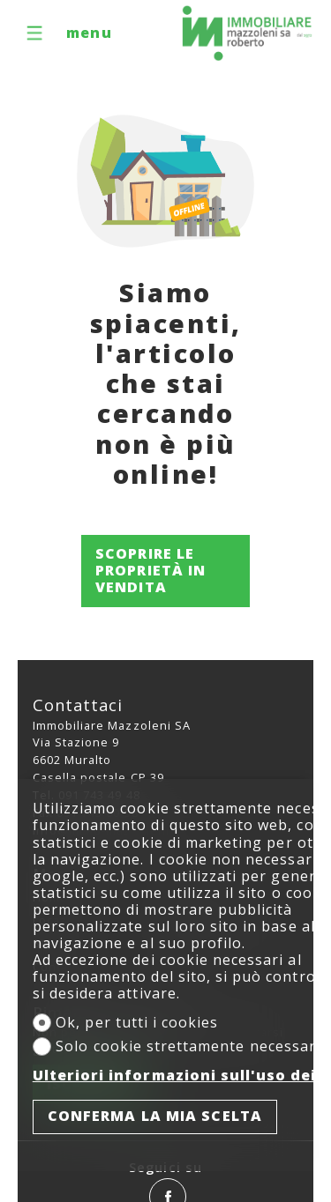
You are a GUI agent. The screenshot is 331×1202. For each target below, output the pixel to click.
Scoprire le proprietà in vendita (150, 570)
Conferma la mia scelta (155, 1115)
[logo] (247, 33)
